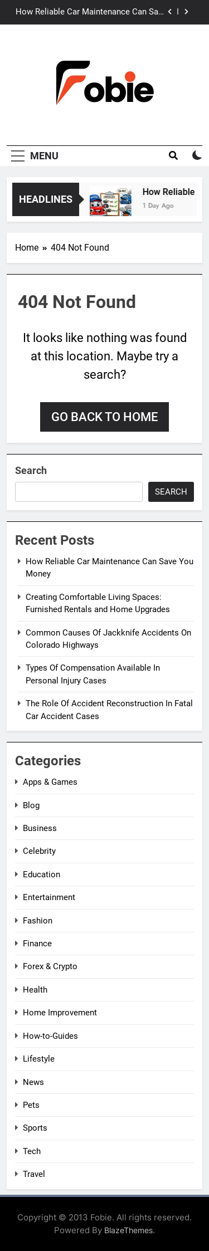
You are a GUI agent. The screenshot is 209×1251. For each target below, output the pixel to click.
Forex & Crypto (50, 966)
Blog (31, 805)
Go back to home (104, 417)
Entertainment (49, 897)
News (33, 1082)
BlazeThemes (128, 1230)
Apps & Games (50, 782)
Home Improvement (60, 1013)
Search (31, 470)
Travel (34, 1174)
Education (41, 874)
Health (35, 990)
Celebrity (39, 851)
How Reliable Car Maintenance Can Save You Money (91, 12)
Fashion (37, 921)
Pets (31, 1105)
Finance (37, 944)
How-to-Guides (50, 1036)
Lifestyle (39, 1059)
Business (40, 828)
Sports (35, 1128)
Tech (32, 1151)
